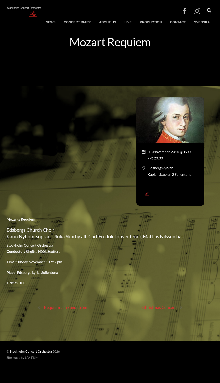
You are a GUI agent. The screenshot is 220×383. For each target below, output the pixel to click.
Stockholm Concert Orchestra (31, 351)
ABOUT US (107, 22)
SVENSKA (202, 22)
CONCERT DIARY (77, 22)
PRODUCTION (151, 22)
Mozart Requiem (110, 42)
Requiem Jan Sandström (62, 307)
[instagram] (196, 11)
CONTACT (178, 22)
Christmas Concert (162, 307)
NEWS (51, 22)
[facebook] (184, 11)
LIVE (128, 22)
